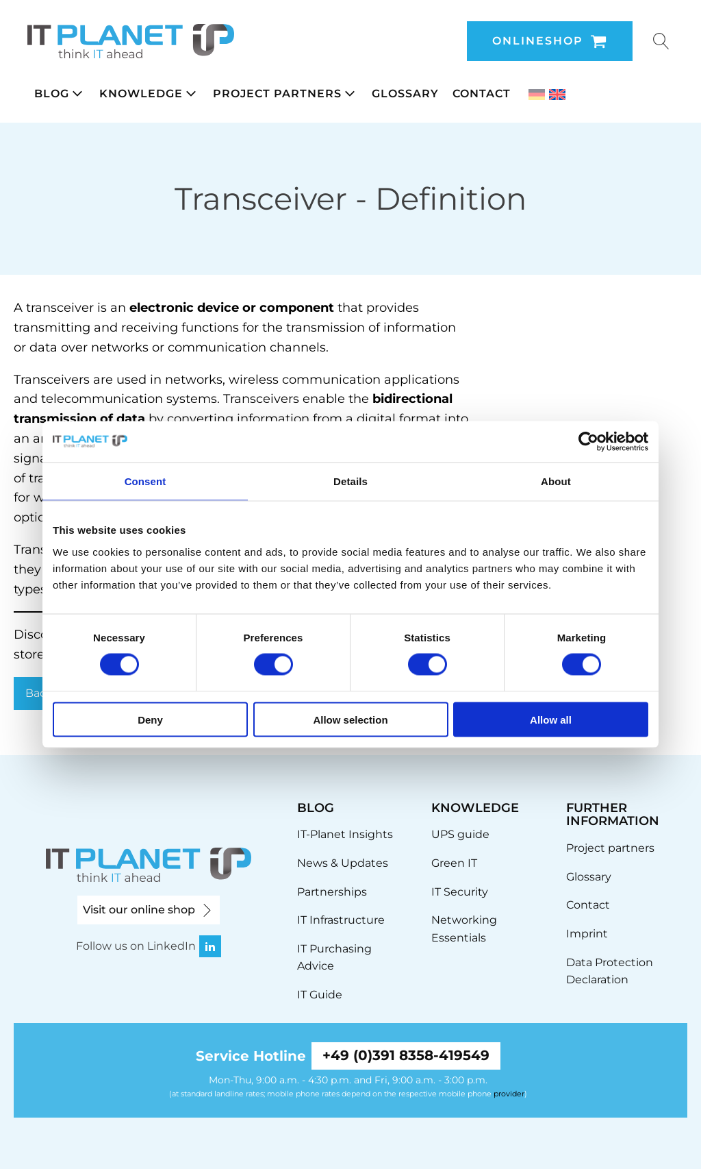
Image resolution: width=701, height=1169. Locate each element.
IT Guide (319, 994)
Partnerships (332, 891)
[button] (59, 94)
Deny (150, 719)
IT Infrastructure (341, 919)
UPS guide (460, 834)
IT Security (459, 891)
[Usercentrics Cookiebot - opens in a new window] (588, 442)
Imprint (587, 933)
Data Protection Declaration (609, 971)
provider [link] (509, 1093)
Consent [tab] (145, 481)
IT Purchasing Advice (334, 957)
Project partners (610, 847)
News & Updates (342, 863)
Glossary (588, 876)
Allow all (551, 719)
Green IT (454, 863)
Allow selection (350, 719)
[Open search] (661, 41)
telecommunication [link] (102, 398)
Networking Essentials (464, 928)
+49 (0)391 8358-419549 (405, 1056)
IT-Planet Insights (345, 834)
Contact (588, 904)
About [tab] (556, 481)
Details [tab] (350, 481)
